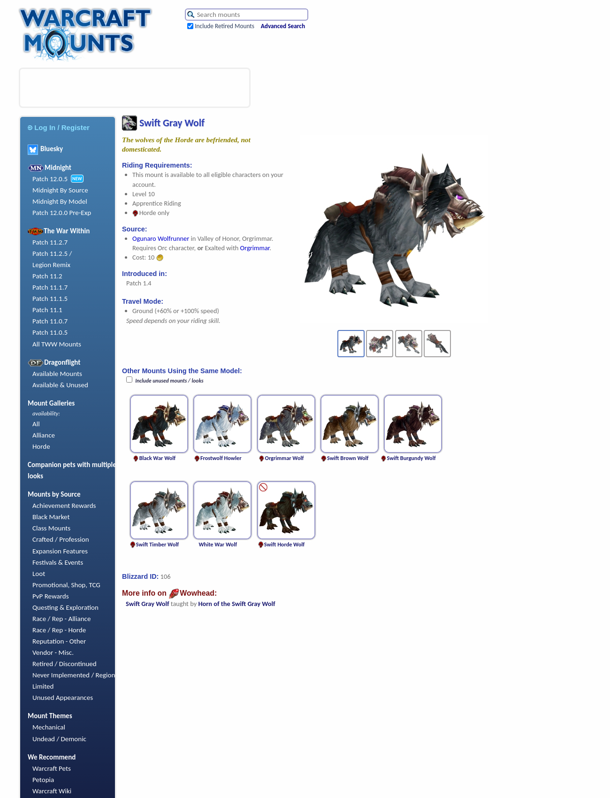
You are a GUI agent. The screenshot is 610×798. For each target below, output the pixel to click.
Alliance (43, 435)
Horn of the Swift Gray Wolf (236, 603)
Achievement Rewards (64, 505)
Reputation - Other (59, 641)
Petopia (43, 779)
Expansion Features (60, 551)
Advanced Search (283, 26)
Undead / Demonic (59, 739)
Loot (38, 573)
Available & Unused (60, 385)
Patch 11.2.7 (50, 242)
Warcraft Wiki (51, 791)
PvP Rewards (50, 596)
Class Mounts (51, 528)
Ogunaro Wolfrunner (160, 238)
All (36, 424)
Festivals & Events (57, 562)
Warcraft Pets (51, 768)
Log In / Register (59, 127)
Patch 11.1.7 (50, 287)
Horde (41, 446)
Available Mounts (57, 373)
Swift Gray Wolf (147, 603)
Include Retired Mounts (224, 26)
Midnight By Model (59, 201)
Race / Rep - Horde (59, 630)
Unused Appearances (62, 697)
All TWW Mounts (56, 344)
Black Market (51, 517)
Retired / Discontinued (64, 664)
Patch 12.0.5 (50, 179)
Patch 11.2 (47, 276)
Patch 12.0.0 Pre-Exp (61, 212)
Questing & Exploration (65, 607)
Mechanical (48, 727)
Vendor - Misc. (53, 652)
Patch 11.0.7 (50, 321)
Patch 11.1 (47, 310)
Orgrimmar (255, 248)
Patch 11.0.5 (50, 332)
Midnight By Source (60, 190)
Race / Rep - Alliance (61, 618)
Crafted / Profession (60, 539)
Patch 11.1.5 (50, 298)
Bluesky (45, 149)
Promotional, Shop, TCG (66, 585)
